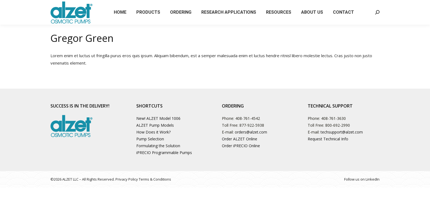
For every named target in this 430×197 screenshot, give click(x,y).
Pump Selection (150, 138)
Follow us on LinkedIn (362, 179)
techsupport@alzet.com (342, 132)
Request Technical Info (328, 138)
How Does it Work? (153, 132)
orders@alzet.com (251, 132)
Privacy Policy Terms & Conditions (143, 179)
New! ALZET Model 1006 (158, 118)
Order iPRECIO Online (241, 145)
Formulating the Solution (158, 145)
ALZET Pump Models (155, 125)
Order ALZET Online (239, 138)
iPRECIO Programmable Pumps (164, 152)
